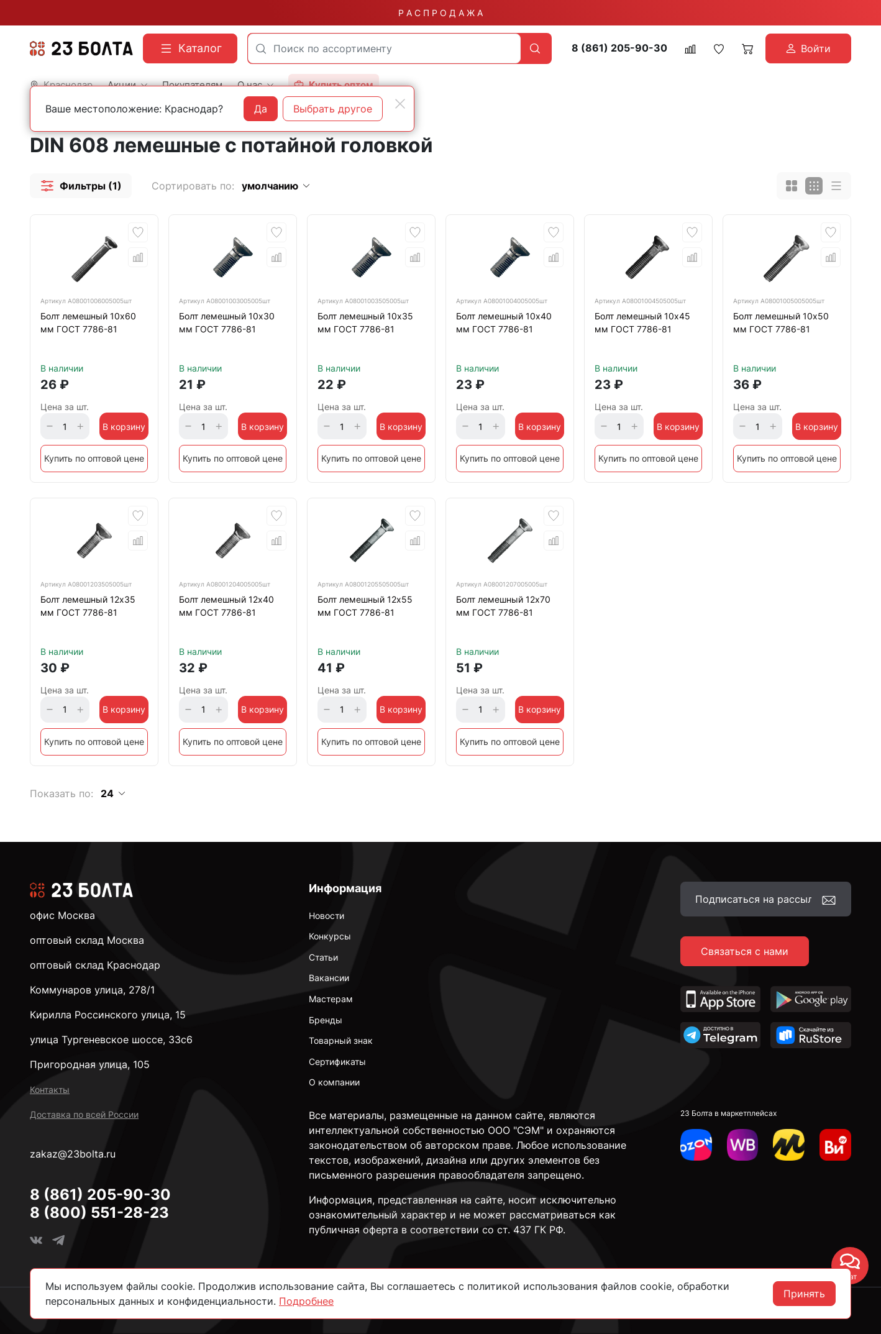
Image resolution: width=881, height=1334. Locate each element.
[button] (81, 185)
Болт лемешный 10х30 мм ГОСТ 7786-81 (227, 322)
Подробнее (306, 1301)
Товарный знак (341, 1040)
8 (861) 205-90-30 (619, 48)
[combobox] (384, 48)
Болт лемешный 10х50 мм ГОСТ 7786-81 (781, 322)
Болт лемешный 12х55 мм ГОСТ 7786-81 (365, 606)
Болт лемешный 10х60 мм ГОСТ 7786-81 (88, 322)
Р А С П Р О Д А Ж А (440, 12)
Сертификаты (337, 1061)
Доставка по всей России (84, 1114)
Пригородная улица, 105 (90, 1064)
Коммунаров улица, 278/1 (92, 990)
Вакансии (329, 977)
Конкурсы (330, 936)
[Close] (400, 103)
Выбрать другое (332, 109)
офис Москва (62, 915)
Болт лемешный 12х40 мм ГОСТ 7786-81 (226, 606)
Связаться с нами (744, 951)
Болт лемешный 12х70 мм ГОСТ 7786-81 (503, 606)
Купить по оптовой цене (94, 458)
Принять (804, 1293)
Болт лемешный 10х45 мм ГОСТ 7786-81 (642, 322)
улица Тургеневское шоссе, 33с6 (111, 1039)
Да (260, 109)
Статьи (323, 957)
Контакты (50, 1089)
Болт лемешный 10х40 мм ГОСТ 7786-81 (504, 322)
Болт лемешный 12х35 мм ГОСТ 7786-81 (87, 606)
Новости (326, 915)
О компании (334, 1082)
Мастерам (331, 999)
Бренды (325, 1020)
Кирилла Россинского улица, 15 (108, 1014)
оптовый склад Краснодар (95, 965)
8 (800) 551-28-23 (99, 1213)
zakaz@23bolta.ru (73, 1154)
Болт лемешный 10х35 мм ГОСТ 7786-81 (365, 322)
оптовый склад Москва (87, 940)
